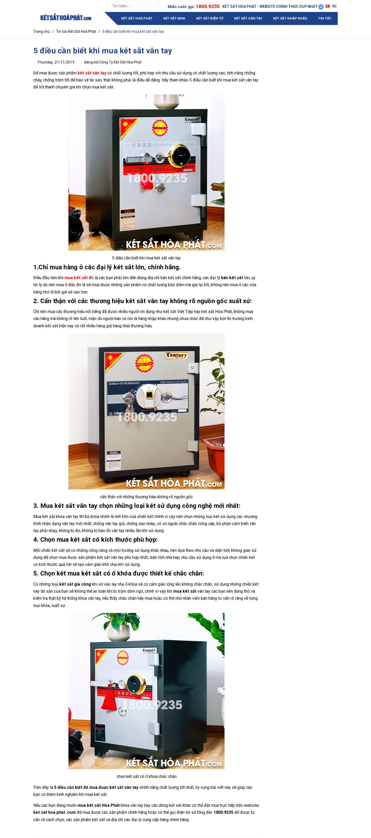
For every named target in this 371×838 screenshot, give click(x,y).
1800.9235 (208, 6)
